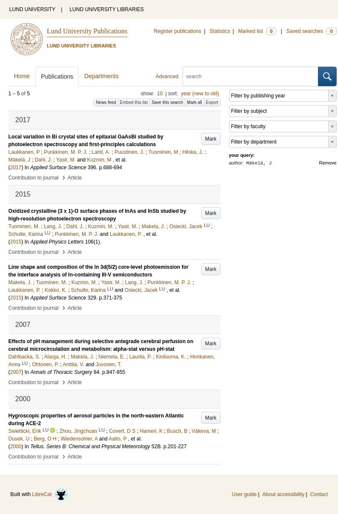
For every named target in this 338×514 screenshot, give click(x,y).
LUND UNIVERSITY (32, 9)
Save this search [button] (167, 102)
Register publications (177, 31)
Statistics (219, 31)
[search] (250, 76)
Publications (57, 76)
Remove (328, 162)
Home (22, 76)
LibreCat (50, 494)
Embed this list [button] (134, 102)
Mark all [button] (194, 102)
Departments (101, 76)
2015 (16, 242)
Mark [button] (211, 139)
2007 (16, 372)
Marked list (257, 31)
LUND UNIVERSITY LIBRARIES (107, 9)
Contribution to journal (34, 178)
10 (159, 94)
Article (75, 178)
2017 (16, 167)
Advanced (167, 76)
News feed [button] (106, 102)
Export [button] (212, 102)
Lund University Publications (87, 31)
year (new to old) (200, 94)
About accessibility (283, 494)
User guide (244, 494)
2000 (16, 446)
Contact (319, 494)
